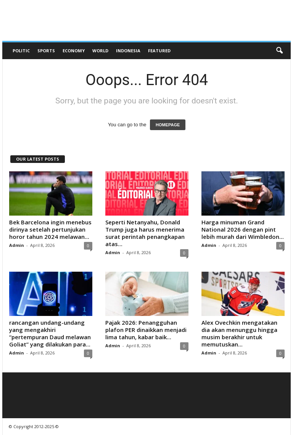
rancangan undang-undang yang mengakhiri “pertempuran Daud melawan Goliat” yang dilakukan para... (50, 333)
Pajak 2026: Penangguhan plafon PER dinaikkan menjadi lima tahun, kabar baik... (146, 330)
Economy (74, 50)
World (100, 50)
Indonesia (128, 50)
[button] (279, 50)
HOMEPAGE (168, 124)
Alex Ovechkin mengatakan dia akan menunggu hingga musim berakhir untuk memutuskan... (239, 333)
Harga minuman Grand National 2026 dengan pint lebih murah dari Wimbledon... (242, 229)
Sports (46, 50)
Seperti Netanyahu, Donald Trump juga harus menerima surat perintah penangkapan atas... (145, 233)
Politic (21, 50)
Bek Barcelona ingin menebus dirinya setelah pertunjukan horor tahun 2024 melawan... (50, 229)
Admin (16, 245)
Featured (159, 50)
